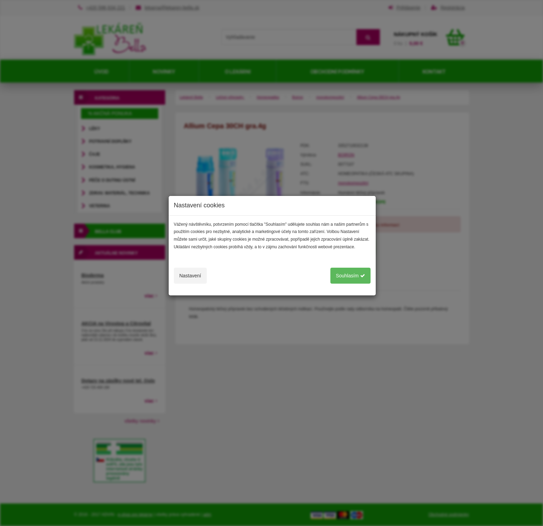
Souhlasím (350, 275)
